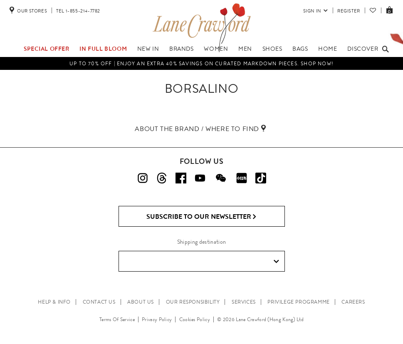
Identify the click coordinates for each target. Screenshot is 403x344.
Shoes (272, 49)
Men (245, 49)
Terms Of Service (117, 319)
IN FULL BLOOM (103, 49)
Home (327, 49)
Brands (181, 49)
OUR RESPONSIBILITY (193, 302)
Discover (362, 49)
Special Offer (46, 49)
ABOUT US (140, 302)
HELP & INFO (54, 302)
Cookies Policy (194, 319)
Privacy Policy (157, 319)
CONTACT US (99, 302)
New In (148, 49)
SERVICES (244, 302)
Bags (300, 49)
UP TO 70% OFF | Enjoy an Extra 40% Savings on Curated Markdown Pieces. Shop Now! (201, 63)
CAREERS (353, 302)
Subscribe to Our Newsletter (201, 216)
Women (216, 49)
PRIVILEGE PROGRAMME (298, 302)
